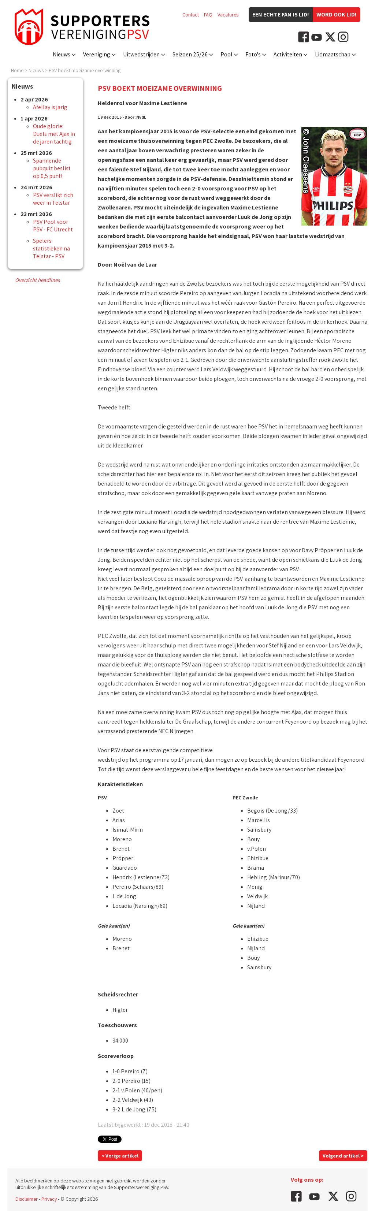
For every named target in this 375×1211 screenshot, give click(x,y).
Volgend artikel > (343, 1155)
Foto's (253, 54)
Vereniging (96, 54)
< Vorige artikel (119, 1155)
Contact (190, 14)
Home (17, 70)
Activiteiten (288, 54)
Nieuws (61, 54)
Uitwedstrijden (141, 54)
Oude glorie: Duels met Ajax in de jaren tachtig (54, 133)
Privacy (49, 1199)
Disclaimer (26, 1199)
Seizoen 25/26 (190, 54)
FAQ (208, 14)
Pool (226, 54)
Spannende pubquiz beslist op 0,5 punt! (52, 168)
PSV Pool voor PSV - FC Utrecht (53, 225)
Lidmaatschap (332, 54)
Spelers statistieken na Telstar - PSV (51, 248)
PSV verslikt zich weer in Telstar (53, 199)
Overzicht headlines (37, 279)
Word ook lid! (336, 14)
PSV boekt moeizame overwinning (84, 70)
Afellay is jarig (50, 107)
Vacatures (228, 14)
